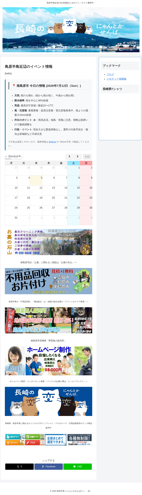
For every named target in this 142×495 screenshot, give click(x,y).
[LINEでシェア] (77, 467)
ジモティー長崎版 (116, 79)
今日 (87, 156)
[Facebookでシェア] (48, 467)
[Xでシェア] (19, 467)
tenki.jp (52, 141)
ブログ (110, 74)
